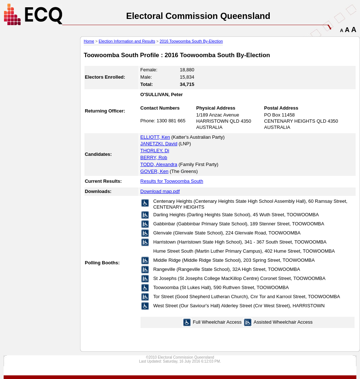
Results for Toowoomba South (172, 181)
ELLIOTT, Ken (155, 137)
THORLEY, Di (155, 150)
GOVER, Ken (155, 171)
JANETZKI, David (159, 143)
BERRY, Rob (154, 157)
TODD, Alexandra (159, 164)
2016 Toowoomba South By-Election (191, 41)
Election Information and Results (127, 41)
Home (89, 41)
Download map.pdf (160, 191)
